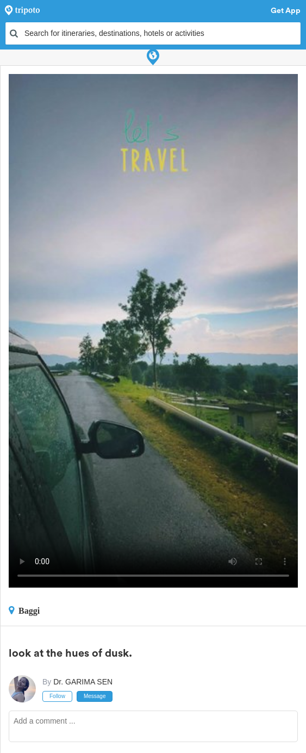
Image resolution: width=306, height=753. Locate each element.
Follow (57, 696)
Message (95, 696)
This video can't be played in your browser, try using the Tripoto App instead (153, 331)
